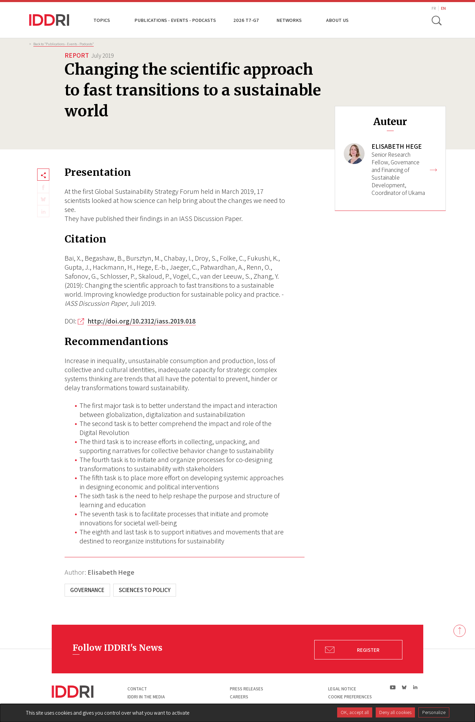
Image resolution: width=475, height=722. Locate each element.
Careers (239, 697)
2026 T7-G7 (246, 20)
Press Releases (246, 689)
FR (434, 8)
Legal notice (342, 689)
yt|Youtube (393, 687)
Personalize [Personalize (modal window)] (433, 712)
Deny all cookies (395, 712)
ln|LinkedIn (415, 687)
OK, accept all (355, 712)
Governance (87, 590)
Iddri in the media (146, 697)
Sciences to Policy (144, 590)
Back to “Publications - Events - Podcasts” (63, 43)
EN (443, 8)
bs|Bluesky (404, 687)
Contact (137, 689)
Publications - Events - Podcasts (175, 20)
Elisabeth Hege (111, 572)
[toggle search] (436, 20)
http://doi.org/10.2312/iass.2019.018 (142, 321)
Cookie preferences (350, 697)
